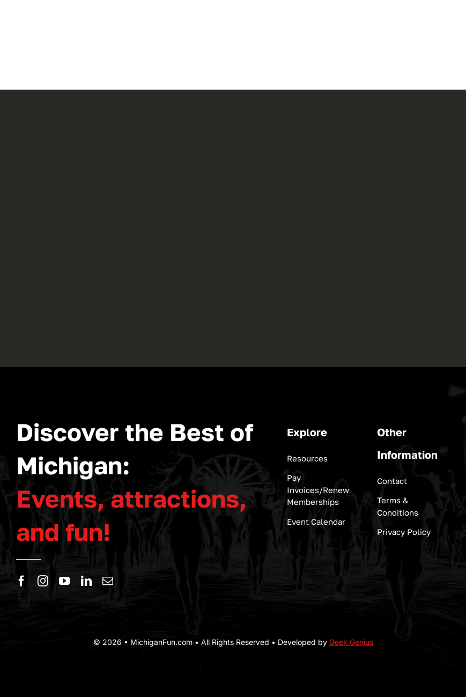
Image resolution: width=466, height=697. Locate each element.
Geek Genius (351, 642)
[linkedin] (86, 581)
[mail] (107, 581)
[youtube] (64, 581)
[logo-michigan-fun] (75, 58)
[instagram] (43, 581)
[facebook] (21, 581)
